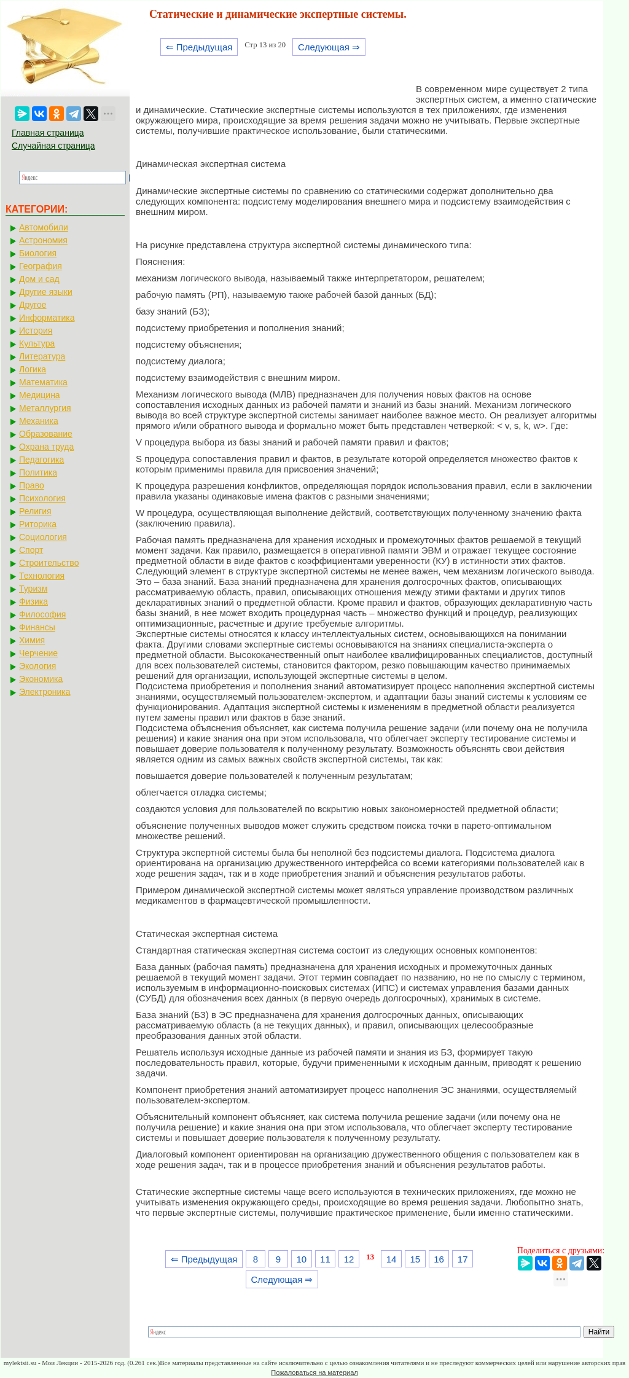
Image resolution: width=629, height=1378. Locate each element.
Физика (33, 601)
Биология (38, 253)
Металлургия (45, 408)
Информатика (46, 318)
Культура (37, 343)
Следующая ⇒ (329, 47)
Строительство (49, 563)
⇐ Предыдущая (199, 47)
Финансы (37, 627)
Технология (41, 576)
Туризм (33, 588)
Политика (38, 472)
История (35, 330)
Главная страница (48, 133)
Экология (37, 666)
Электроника (45, 692)
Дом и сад (39, 279)
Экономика (41, 679)
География (40, 266)
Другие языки (45, 292)
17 (463, 1259)
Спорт (31, 550)
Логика (32, 369)
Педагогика (41, 459)
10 (301, 1259)
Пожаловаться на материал (314, 1372)
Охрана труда (46, 447)
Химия (32, 640)
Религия (35, 511)
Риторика (38, 524)
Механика (38, 421)
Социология (43, 537)
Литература (42, 356)
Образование (45, 434)
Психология (42, 498)
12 (349, 1259)
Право (31, 485)
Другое (32, 305)
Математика (43, 382)
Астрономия (43, 240)
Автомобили (43, 227)
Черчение (38, 653)
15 (415, 1259)
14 (391, 1259)
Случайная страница (53, 146)
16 (439, 1259)
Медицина (39, 395)
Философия (42, 614)
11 (325, 1259)
